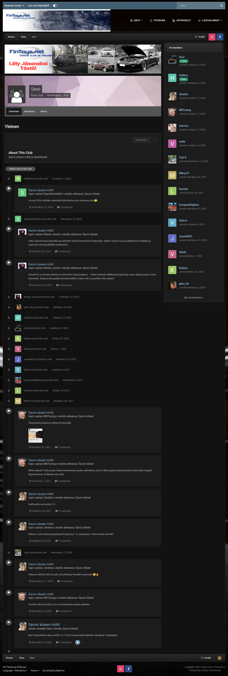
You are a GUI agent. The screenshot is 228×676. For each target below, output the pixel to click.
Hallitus (28, 317)
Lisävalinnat (210, 20)
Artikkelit (183, 20)
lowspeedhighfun (33, 380)
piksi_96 (28, 307)
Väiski (27, 348)
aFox (26, 328)
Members (30, 111)
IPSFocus (21, 667)
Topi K (27, 552)
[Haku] (189, 5)
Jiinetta (48, 497)
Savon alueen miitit (40, 190)
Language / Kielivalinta (15, 670)
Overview (14, 111)
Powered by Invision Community (205, 670)
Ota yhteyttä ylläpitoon (54, 670)
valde (182, 141)
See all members (193, 297)
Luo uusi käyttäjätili (38, 5)
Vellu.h (27, 369)
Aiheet (43, 111)
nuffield (28, 178)
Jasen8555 (30, 359)
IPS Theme (8, 667)
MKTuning (49, 416)
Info (137, 20)
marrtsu (183, 125)
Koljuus (28, 338)
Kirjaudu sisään (14, 5)
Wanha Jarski (51, 234)
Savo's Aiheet (92, 193)
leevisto (28, 390)
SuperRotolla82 (52, 193)
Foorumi (159, 20)
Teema (34, 670)
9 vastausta (64, 207)
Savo (35, 89)
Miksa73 (28, 401)
